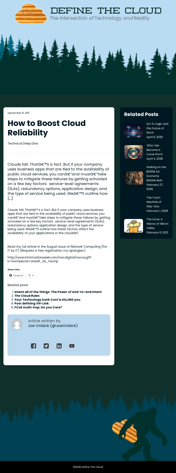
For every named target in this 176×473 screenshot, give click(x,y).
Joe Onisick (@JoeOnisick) (53, 325)
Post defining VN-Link (31, 303)
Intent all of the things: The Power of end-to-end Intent (58, 292)
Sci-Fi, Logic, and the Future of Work (157, 128)
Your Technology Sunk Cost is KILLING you (47, 300)
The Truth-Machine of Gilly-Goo (153, 202)
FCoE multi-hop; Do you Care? (38, 307)
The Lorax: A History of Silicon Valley (157, 223)
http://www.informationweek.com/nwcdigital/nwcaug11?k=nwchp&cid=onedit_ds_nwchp (49, 259)
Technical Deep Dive (23, 143)
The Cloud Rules (27, 296)
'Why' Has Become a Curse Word (154, 149)
